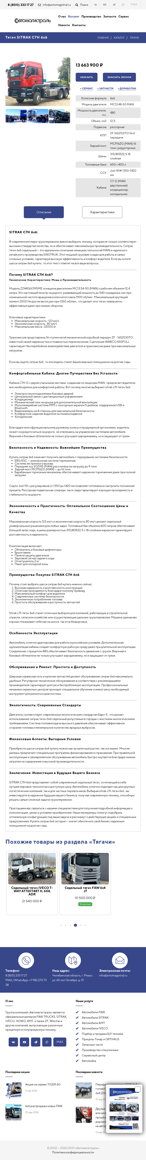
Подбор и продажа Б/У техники (102, 1034)
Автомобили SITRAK (95, 1017)
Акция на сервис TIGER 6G (43, 1084)
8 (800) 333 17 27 (21, 5)
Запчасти (109, 16)
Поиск (84, 4)
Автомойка (89, 1061)
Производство (91, 16)
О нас (62, 16)
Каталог (73, 16)
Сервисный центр (94, 1055)
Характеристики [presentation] (102, 212)
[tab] (44, 212)
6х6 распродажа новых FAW (44, 1106)
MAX (134, 4)
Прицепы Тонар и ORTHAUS (100, 1039)
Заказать (86, 77)
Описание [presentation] (43, 212)
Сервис (123, 16)
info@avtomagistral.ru (57, 4)
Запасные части (92, 1044)
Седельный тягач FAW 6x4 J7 (85, 889)
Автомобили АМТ (93, 1023)
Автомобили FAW (93, 1012)
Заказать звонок (119, 77)
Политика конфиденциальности (73, 1152)
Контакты (79, 25)
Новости (64, 25)
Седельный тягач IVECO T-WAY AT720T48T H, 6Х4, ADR (32, 891)
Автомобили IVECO (95, 1028)
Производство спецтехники (100, 1050)
